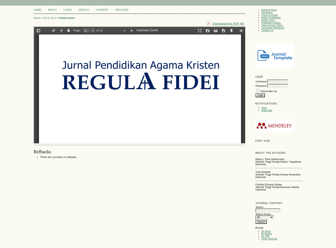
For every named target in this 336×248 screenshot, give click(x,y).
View (263, 108)
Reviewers (267, 12)
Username (261, 81)
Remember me (269, 91)
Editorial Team (269, 10)
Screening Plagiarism (272, 28)
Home (37, 10)
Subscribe (266, 110)
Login (68, 10)
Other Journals (269, 239)
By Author (266, 233)
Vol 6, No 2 (50, 18)
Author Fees (268, 20)
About (52, 10)
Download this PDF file (228, 23)
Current (102, 10)
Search (83, 10)
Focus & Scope (269, 15)
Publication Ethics (270, 22)
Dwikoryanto (67, 18)
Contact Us (267, 30)
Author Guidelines (271, 17)
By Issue (266, 231)
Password (261, 86)
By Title (265, 236)
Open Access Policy (272, 25)
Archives (122, 10)
